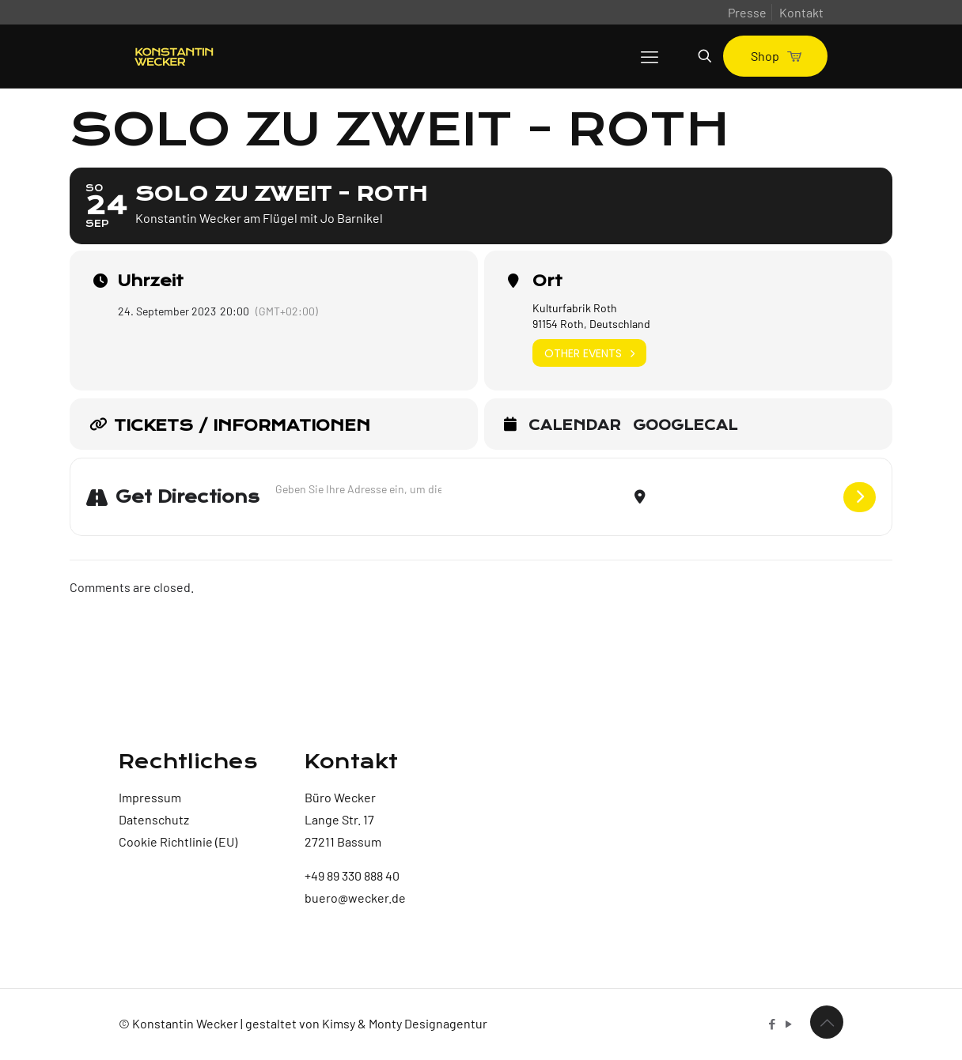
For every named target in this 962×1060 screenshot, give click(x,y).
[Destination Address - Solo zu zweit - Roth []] (744, 496)
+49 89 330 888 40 (352, 875)
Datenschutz (154, 819)
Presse (747, 12)
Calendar (574, 426)
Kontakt (801, 12)
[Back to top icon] (826, 1022)
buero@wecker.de (355, 897)
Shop (775, 55)
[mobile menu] (649, 56)
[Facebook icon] (772, 1024)
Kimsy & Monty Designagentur (404, 1023)
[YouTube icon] (788, 1024)
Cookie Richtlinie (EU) (178, 841)
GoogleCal (685, 426)
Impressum (150, 797)
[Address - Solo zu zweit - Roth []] (358, 489)
